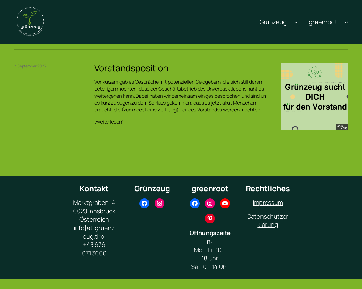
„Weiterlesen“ (109, 121)
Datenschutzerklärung (268, 220)
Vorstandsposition (131, 68)
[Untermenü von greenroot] (346, 22)
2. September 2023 (30, 66)
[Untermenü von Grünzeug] (296, 22)
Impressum (268, 202)
